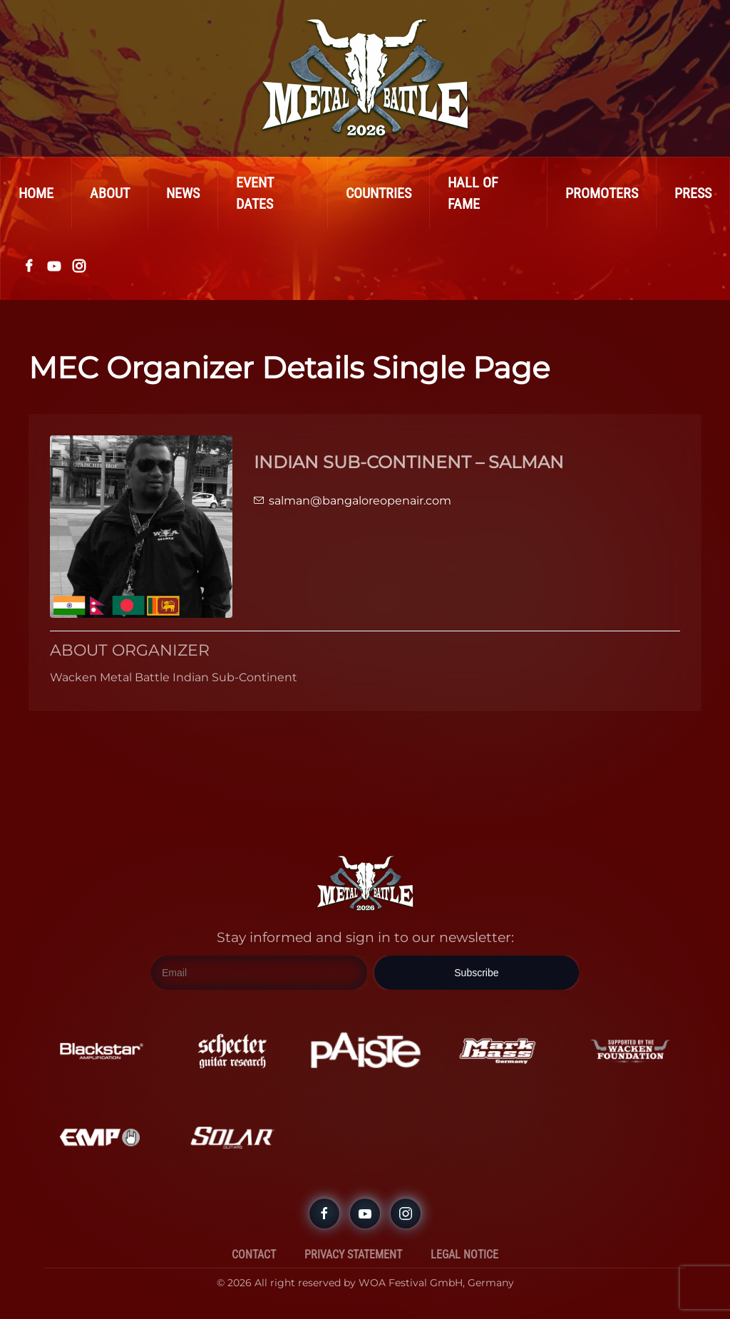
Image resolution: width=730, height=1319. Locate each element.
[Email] (259, 973)
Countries (378, 193)
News (183, 193)
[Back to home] (365, 78)
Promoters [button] (601, 193)
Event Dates (255, 193)
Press (692, 193)
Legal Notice (464, 1254)
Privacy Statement (353, 1254)
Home (36, 193)
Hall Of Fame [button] (473, 193)
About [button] (110, 193)
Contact (254, 1254)
